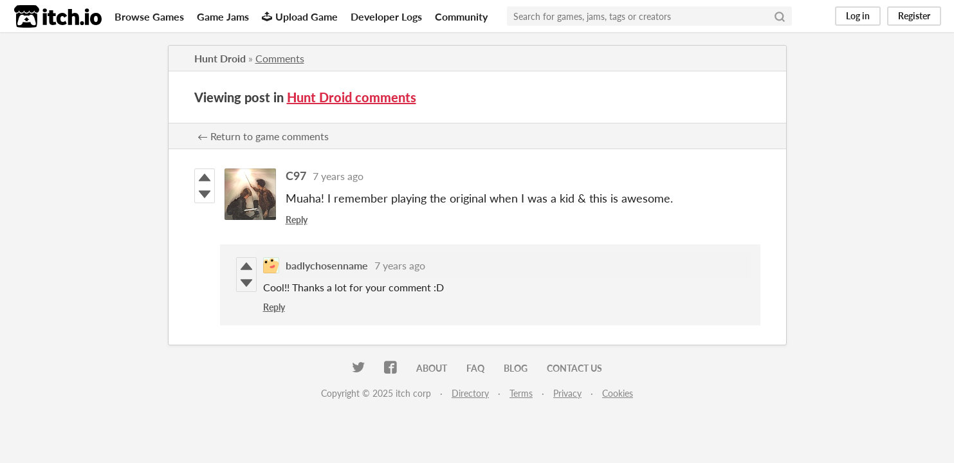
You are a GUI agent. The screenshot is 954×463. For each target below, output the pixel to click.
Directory (470, 393)
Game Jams (223, 16)
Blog (515, 368)
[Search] (779, 16)
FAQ (475, 368)
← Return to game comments (263, 136)
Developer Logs (386, 16)
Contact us (574, 368)
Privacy (567, 393)
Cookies (617, 393)
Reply (296, 219)
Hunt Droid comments (351, 97)
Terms (521, 393)
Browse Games (149, 16)
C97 (296, 175)
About (431, 368)
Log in (858, 15)
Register (914, 15)
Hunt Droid (220, 58)
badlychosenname (327, 265)
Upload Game (300, 16)
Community (461, 16)
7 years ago (338, 176)
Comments (279, 58)
